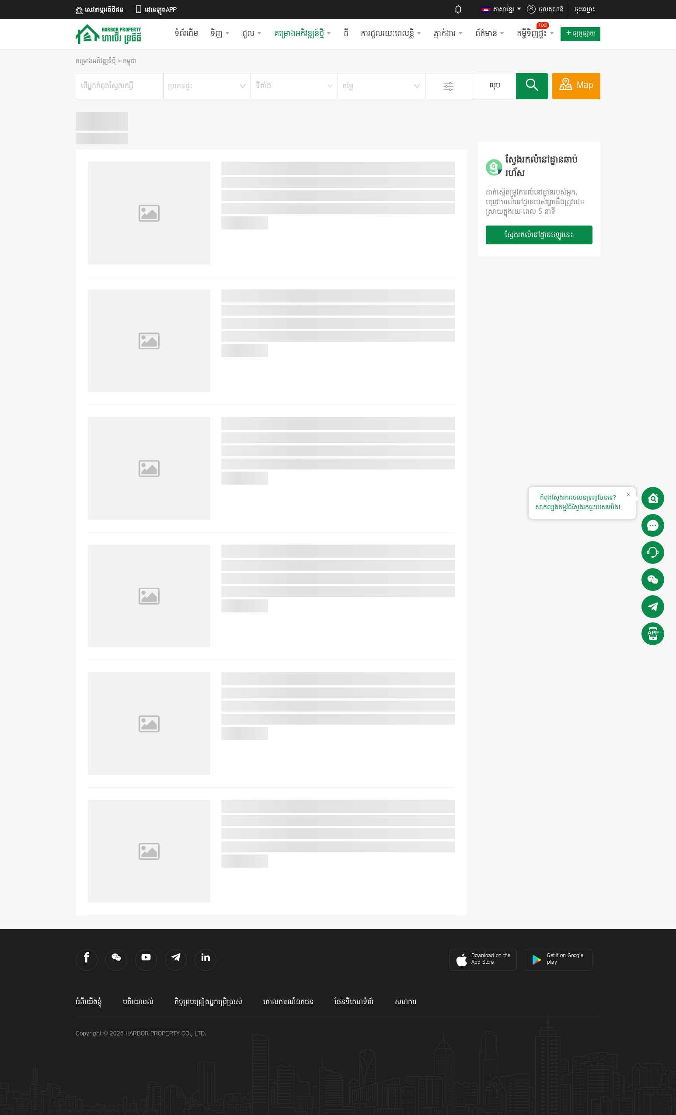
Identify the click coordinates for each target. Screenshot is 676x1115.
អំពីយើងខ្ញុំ (89, 1002)
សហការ (406, 1002)
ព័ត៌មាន (490, 34)
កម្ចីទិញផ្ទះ (535, 30)
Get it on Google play (557, 959)
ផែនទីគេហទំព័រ (354, 1002)
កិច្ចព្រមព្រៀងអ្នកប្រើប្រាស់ (208, 1002)
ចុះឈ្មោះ (585, 9)
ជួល (252, 34)
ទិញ (220, 34)
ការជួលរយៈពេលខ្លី (391, 34)
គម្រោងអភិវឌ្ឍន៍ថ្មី (302, 34)
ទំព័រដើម (186, 34)
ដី (346, 34)
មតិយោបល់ (138, 1002)
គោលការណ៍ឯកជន (288, 1002)
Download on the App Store (482, 960)
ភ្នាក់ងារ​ (448, 34)
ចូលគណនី (545, 9)
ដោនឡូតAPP (155, 10)
